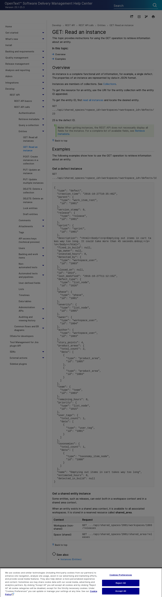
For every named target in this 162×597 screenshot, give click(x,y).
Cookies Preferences (120, 578)
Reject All (121, 586)
